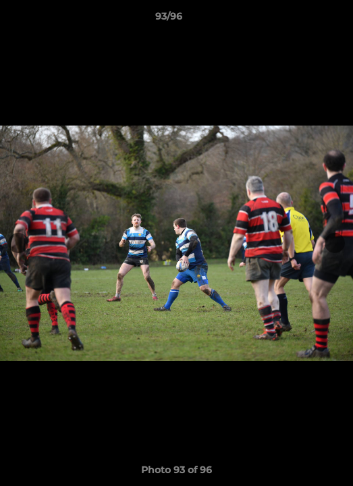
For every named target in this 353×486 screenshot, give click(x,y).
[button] (304, 20)
